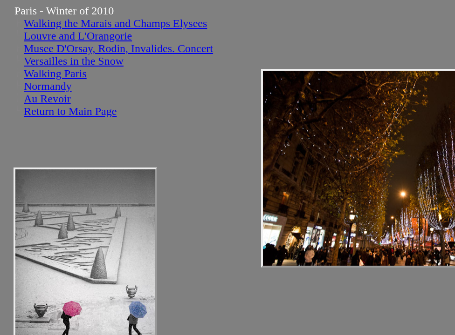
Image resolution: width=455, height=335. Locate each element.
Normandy (48, 86)
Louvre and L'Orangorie (78, 36)
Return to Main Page (70, 111)
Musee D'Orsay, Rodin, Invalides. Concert (118, 48)
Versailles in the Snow (74, 61)
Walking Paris (55, 73)
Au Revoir (47, 99)
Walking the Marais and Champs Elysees (115, 23)
